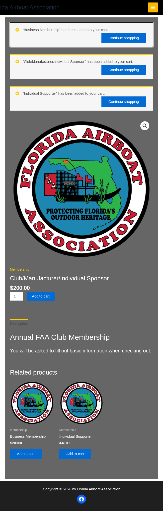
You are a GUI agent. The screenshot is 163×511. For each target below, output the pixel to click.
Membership (19, 269)
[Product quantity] (16, 296)
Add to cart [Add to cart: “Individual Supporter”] (75, 454)
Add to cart (41, 296)
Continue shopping (123, 38)
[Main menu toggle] (153, 7)
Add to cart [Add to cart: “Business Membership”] (26, 454)
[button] (144, 125)
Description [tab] (19, 324)
